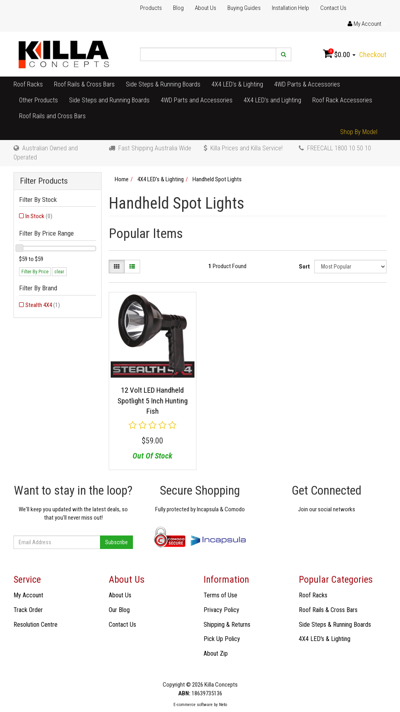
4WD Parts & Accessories (307, 84)
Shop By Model (358, 132)
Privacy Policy (221, 610)
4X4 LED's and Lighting (272, 100)
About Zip (216, 653)
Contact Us (333, 8)
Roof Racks (28, 84)
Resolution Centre (35, 624)
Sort (304, 266)
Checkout (373, 54)
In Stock (38, 216)
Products (151, 8)
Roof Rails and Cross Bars (52, 116)
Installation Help (290, 8)
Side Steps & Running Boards (163, 84)
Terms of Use (220, 595)
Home (122, 179)
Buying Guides (244, 8)
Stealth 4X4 (42, 305)
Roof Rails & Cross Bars (84, 84)
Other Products (38, 100)
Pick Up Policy (222, 639)
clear (59, 271)
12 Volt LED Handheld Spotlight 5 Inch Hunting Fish (152, 401)
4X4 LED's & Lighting (237, 84)
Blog (178, 8)
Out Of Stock (152, 456)
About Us (205, 8)
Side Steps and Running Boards (109, 100)
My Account (28, 595)
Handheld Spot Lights (217, 179)
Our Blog (119, 610)
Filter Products (44, 181)
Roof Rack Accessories (342, 100)
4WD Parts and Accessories (197, 100)
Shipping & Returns (227, 624)
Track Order (28, 610)
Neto (223, 704)
